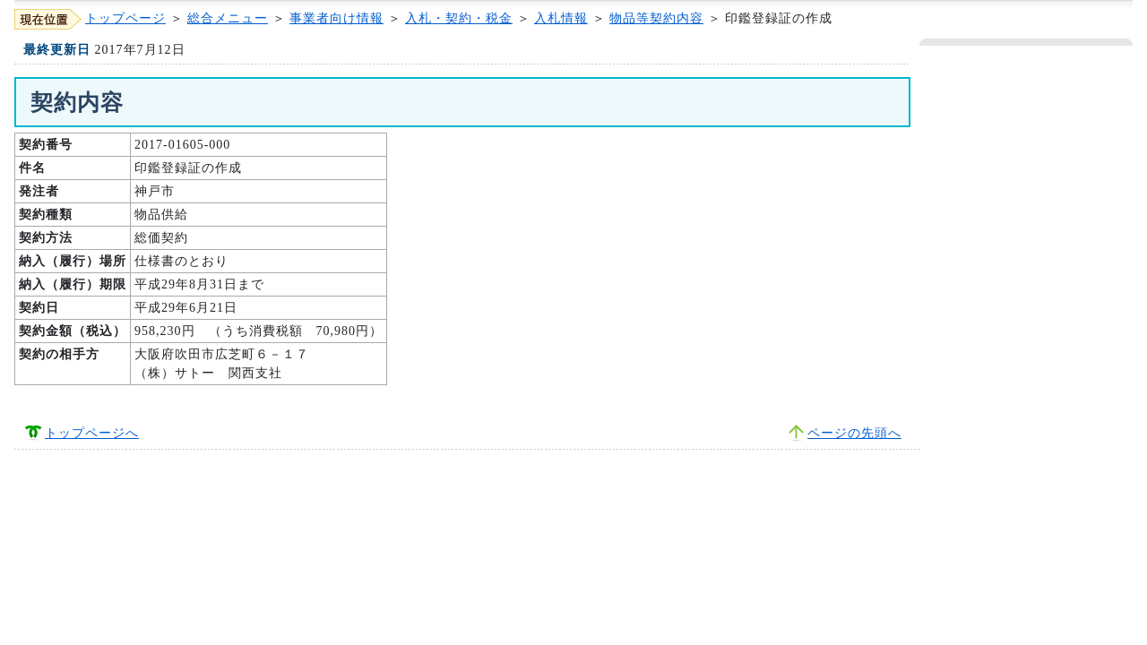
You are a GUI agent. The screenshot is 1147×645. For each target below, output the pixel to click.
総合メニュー (227, 18)
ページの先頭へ (854, 433)
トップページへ (92, 433)
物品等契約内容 (656, 18)
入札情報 (561, 18)
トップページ (125, 18)
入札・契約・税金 (459, 18)
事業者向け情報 (336, 18)
